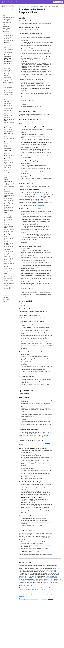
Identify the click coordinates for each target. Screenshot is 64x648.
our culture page (25, 585)
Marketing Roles (35, 6)
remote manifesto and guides (38, 589)
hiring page (48, 554)
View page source (24, 599)
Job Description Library (24, 6)
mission (58, 567)
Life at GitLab (31, 576)
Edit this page (34, 599)
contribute (44, 599)
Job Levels (43, 29)
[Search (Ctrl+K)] (58, 2)
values (57, 574)
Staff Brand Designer (39, 205)
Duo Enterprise (49, 576)
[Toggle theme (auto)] (50, 2)
